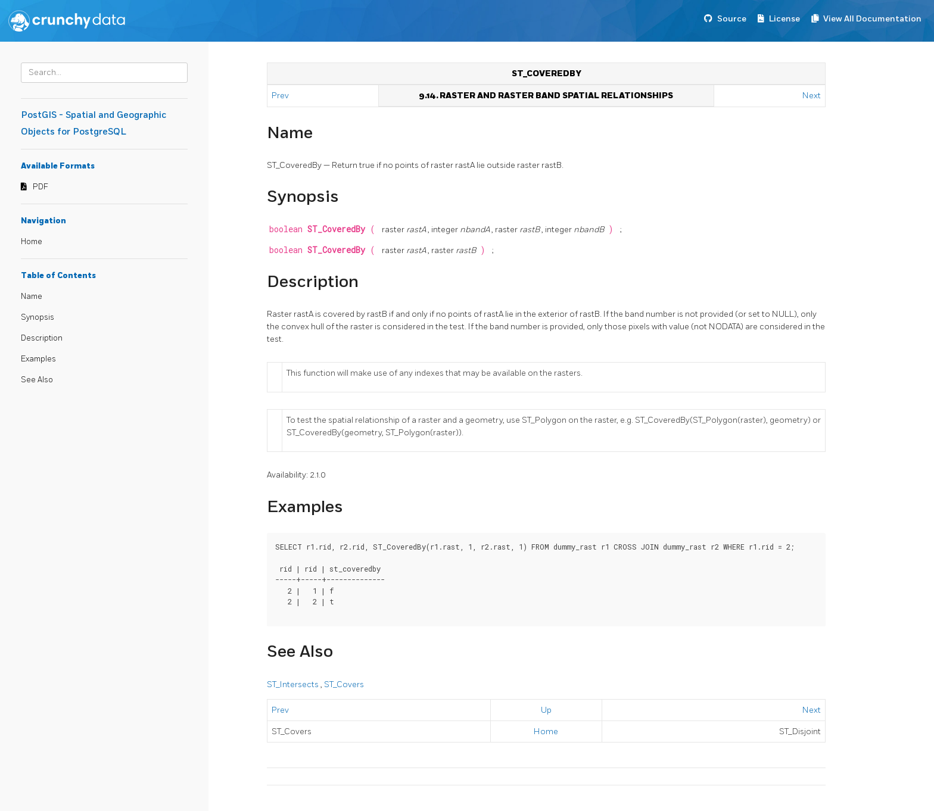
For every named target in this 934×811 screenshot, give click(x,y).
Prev (281, 96)
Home (31, 242)
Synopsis (37, 317)
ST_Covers (344, 684)
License (784, 19)
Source (731, 19)
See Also (37, 380)
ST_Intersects (293, 684)
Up (546, 710)
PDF (40, 187)
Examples (38, 359)
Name (31, 296)
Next (811, 96)
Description (42, 338)
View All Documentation (872, 19)
